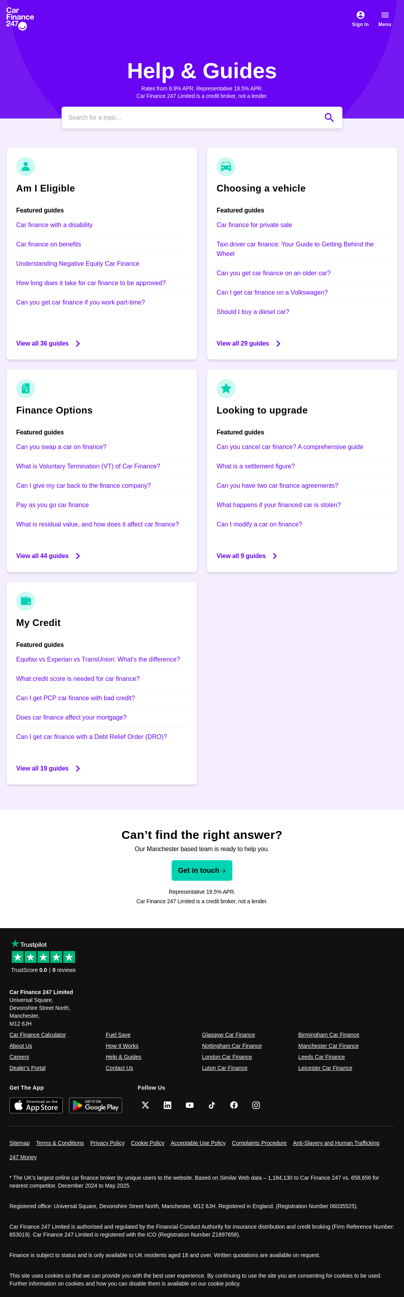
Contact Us (119, 1068)
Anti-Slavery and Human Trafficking (336, 1143)
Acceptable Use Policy (198, 1143)
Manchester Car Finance (328, 1046)
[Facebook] (234, 1105)
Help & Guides (123, 1057)
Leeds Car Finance (321, 1057)
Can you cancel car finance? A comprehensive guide (290, 447)
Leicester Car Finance (325, 1068)
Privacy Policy (107, 1143)
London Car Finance (227, 1057)
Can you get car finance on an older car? (274, 273)
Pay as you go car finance (52, 505)
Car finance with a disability (54, 225)
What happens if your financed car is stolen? (279, 505)
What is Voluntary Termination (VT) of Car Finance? (88, 466)
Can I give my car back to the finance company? (83, 485)
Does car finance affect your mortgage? (71, 717)
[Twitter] (145, 1105)
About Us (20, 1046)
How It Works (122, 1046)
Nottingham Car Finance (232, 1046)
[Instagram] (256, 1105)
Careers (19, 1057)
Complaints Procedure (259, 1143)
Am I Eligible (45, 188)
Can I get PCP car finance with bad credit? (75, 698)
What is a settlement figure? (256, 466)
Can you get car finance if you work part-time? (80, 302)
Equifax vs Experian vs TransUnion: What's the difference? (98, 659)
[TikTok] (212, 1105)
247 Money (23, 1157)
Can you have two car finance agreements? (278, 485)
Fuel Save (118, 1035)
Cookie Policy (148, 1143)
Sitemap (19, 1143)
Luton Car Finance (224, 1068)
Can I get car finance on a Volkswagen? (272, 292)
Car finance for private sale (254, 225)
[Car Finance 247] (26, 19)
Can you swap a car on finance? (61, 447)
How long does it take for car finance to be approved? (91, 283)
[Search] (194, 118)
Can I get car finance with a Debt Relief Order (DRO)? (91, 736)
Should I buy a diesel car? (253, 311)
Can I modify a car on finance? (259, 524)
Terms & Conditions (60, 1143)
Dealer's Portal (27, 1068)
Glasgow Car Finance (228, 1035)
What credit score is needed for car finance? (78, 678)
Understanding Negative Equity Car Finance (77, 263)
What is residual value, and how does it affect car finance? (97, 524)
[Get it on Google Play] (95, 1105)
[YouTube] (190, 1105)
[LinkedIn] (168, 1105)
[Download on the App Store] (36, 1105)
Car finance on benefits (48, 244)
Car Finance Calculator (37, 1035)
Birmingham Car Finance (328, 1035)
